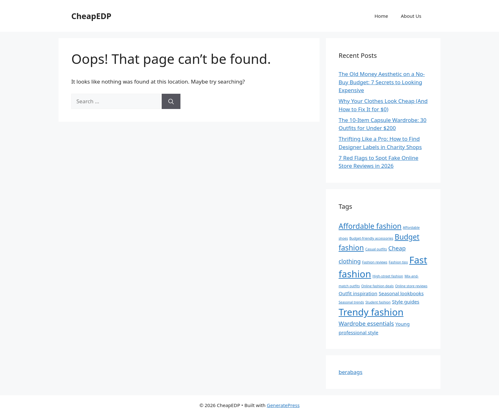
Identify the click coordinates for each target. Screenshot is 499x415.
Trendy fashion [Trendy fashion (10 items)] (371, 312)
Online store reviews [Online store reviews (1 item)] (411, 286)
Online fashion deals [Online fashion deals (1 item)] (377, 286)
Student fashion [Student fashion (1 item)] (377, 302)
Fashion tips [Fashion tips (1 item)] (398, 262)
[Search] (171, 101)
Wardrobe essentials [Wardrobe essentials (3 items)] (366, 323)
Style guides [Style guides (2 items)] (405, 301)
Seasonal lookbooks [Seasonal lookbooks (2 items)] (401, 293)
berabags (350, 372)
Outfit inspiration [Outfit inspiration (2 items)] (358, 293)
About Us (411, 16)
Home (381, 16)
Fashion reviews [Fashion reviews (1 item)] (374, 262)
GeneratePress (283, 405)
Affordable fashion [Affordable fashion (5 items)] (370, 226)
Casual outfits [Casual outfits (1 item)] (376, 249)
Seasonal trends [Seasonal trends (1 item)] (351, 302)
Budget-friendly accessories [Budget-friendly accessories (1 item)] (371, 238)
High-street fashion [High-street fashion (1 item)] (388, 276)
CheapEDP (91, 15)
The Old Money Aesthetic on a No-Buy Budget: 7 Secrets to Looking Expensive (382, 82)
